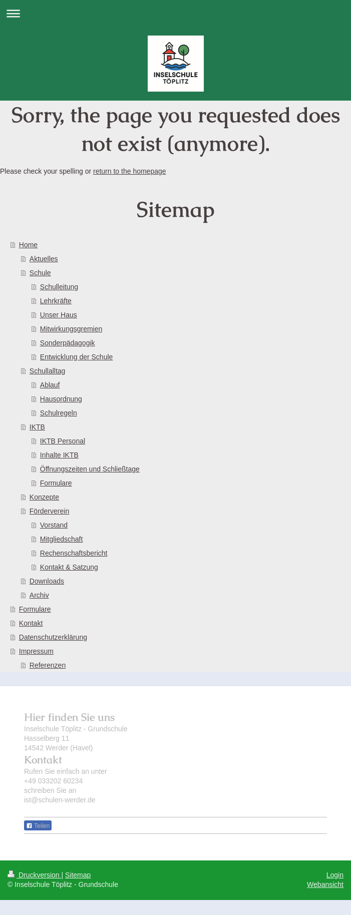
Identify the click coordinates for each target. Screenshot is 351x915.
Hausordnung (61, 399)
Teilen (38, 825)
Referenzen (48, 665)
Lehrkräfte (56, 301)
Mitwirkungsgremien (71, 329)
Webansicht (325, 884)
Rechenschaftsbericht (74, 553)
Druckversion (34, 875)
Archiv (39, 595)
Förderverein (49, 511)
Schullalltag (48, 371)
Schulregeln (58, 413)
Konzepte (44, 497)
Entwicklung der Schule (76, 357)
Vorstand (54, 525)
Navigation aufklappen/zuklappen (175, 13)
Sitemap (78, 875)
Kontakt (31, 623)
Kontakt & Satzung (69, 567)
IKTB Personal (62, 441)
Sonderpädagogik (67, 343)
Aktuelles (44, 259)
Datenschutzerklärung (53, 637)
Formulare (56, 483)
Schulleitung (59, 287)
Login (334, 875)
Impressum (36, 651)
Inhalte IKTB (59, 455)
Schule (40, 273)
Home (28, 245)
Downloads (47, 581)
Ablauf (50, 385)
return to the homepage (129, 171)
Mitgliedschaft (61, 539)
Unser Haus (58, 315)
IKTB (37, 427)
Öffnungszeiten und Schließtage (90, 469)
